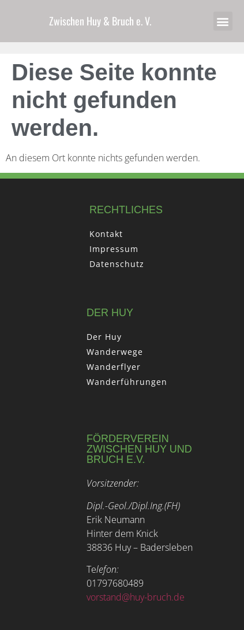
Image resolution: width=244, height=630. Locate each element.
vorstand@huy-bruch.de (136, 597)
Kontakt (106, 233)
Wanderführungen (127, 381)
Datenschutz (116, 263)
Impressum (113, 248)
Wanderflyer (114, 366)
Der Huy (104, 336)
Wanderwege (115, 351)
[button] (222, 21)
